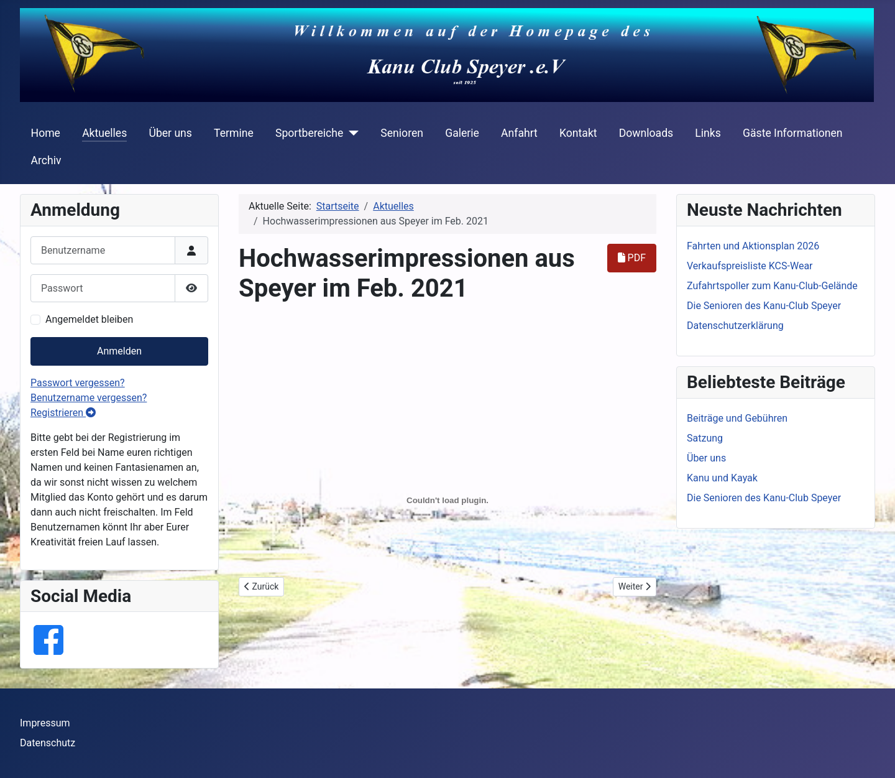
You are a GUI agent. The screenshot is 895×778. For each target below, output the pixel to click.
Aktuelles (104, 133)
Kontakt (578, 133)
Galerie (462, 133)
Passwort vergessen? (77, 383)
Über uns (170, 133)
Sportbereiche (309, 133)
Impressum (45, 723)
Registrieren (63, 413)
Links (707, 133)
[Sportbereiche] (351, 133)
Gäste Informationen (793, 133)
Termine (234, 133)
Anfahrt (519, 133)
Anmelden (119, 351)
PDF (632, 258)
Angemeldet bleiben (89, 319)
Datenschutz (47, 743)
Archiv (46, 160)
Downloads (646, 133)
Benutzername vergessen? (88, 398)
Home (45, 133)
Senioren (401, 133)
